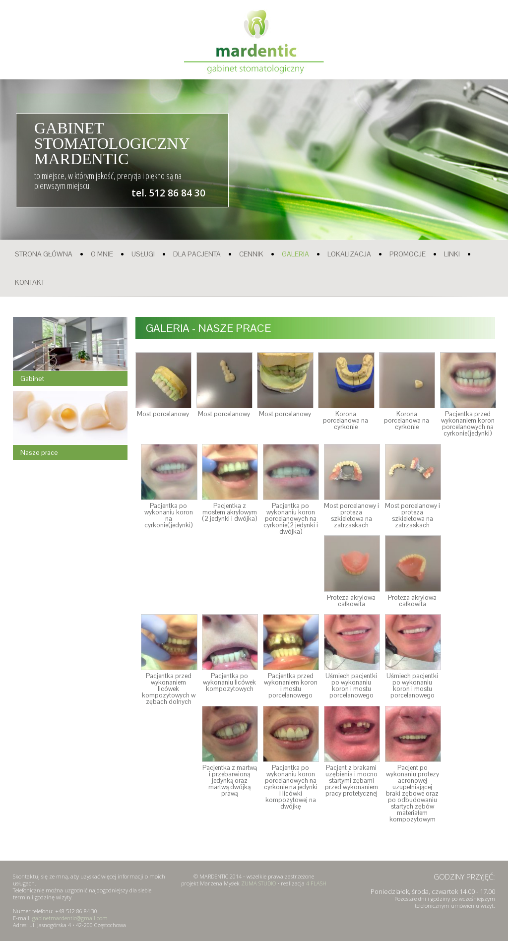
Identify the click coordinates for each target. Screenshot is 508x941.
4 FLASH (316, 883)
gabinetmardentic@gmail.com (70, 918)
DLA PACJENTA (197, 254)
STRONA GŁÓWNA (43, 254)
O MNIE (102, 254)
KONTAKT (30, 282)
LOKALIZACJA (349, 254)
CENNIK (251, 254)
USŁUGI (143, 254)
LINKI (452, 254)
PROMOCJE (407, 254)
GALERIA (295, 254)
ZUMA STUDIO (258, 883)
